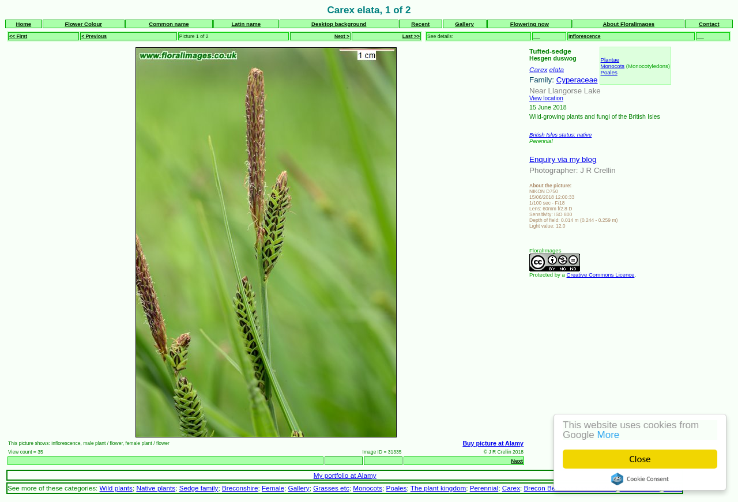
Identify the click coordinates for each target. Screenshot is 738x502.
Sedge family (199, 488)
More (608, 434)
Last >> (411, 36)
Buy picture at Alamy (493, 443)
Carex (538, 69)
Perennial (484, 488)
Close (640, 459)
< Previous (94, 36)
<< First (18, 36)
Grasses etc (331, 488)
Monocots (613, 66)
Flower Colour (83, 24)
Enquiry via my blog (562, 159)
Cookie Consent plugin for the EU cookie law (640, 479)
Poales (609, 72)
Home (23, 24)
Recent (420, 24)
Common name (169, 24)
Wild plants (116, 488)
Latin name (246, 24)
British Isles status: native (560, 134)
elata (556, 69)
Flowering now (529, 24)
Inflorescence (584, 36)
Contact (709, 24)
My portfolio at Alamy (345, 475)
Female (273, 488)
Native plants (155, 488)
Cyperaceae (577, 80)
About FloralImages (629, 24)
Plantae (610, 59)
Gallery (464, 24)
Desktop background (338, 24)
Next (517, 461)
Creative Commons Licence (601, 274)
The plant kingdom (438, 488)
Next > (341, 36)
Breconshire (240, 488)
